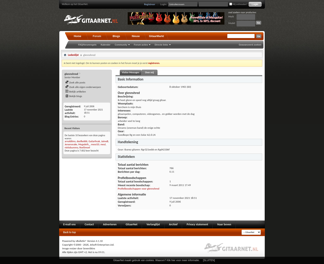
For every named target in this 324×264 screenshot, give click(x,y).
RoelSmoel (84, 147)
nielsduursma (71, 147)
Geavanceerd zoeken (250, 44)
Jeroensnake (71, 144)
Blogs (116, 36)
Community (121, 44)
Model (231, 23)
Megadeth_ (84, 144)
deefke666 (82, 141)
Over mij (149, 72)
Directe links (161, 44)
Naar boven (224, 224)
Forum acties (141, 44)
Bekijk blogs (73, 96)
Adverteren (110, 224)
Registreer (149, 4)
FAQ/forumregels (87, 44)
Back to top (69, 232)
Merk (231, 16)
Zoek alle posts (75, 82)
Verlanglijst (153, 224)
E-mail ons (69, 224)
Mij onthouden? (238, 4)
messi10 (95, 144)
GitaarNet (131, 224)
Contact (89, 224)
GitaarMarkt (156, 36)
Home (77, 36)
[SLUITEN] (209, 260)
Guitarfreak (94, 141)
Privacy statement (197, 224)
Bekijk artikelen (75, 91)
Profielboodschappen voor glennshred (138, 188)
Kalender (105, 44)
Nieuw (136, 36)
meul (103, 144)
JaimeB (104, 141)
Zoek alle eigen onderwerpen (83, 87)
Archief (173, 224)
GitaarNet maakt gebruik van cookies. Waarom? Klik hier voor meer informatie (156, 260)
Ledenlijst (73, 54)
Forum (97, 36)
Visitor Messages (130, 72)
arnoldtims (70, 141)
